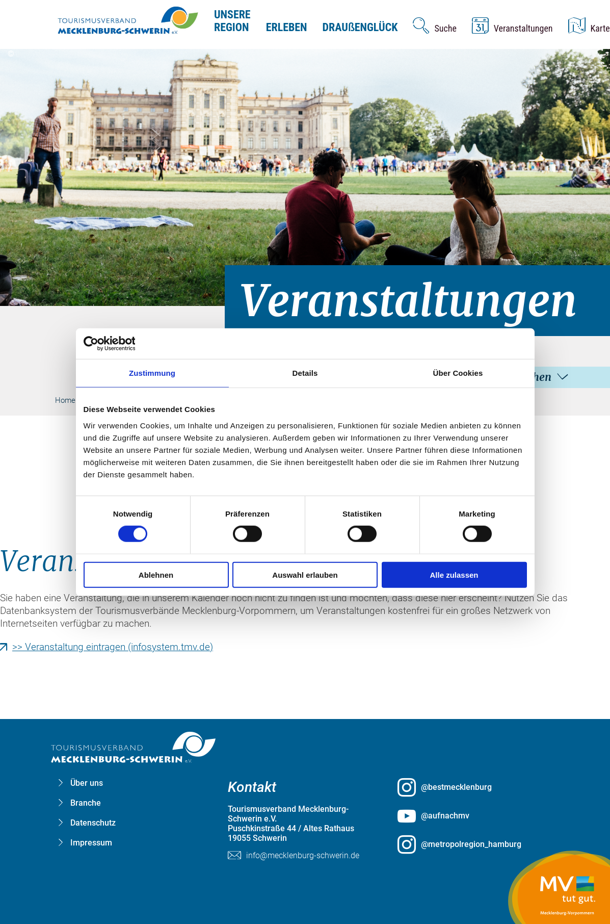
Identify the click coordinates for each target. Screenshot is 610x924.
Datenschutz (93, 823)
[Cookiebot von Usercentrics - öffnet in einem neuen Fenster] (128, 343)
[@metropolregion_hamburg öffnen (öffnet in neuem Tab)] (474, 844)
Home (65, 400)
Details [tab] (305, 373)
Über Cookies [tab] (458, 373)
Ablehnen (156, 574)
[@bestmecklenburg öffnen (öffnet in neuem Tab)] (474, 787)
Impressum (91, 843)
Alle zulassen (454, 574)
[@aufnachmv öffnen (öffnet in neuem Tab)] (474, 816)
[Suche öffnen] (434, 25)
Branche (85, 803)
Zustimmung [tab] (152, 373)
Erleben (286, 27)
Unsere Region (232, 21)
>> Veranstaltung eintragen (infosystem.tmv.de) (112, 647)
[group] (305, 442)
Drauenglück (360, 27)
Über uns (86, 783)
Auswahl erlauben (304, 574)
